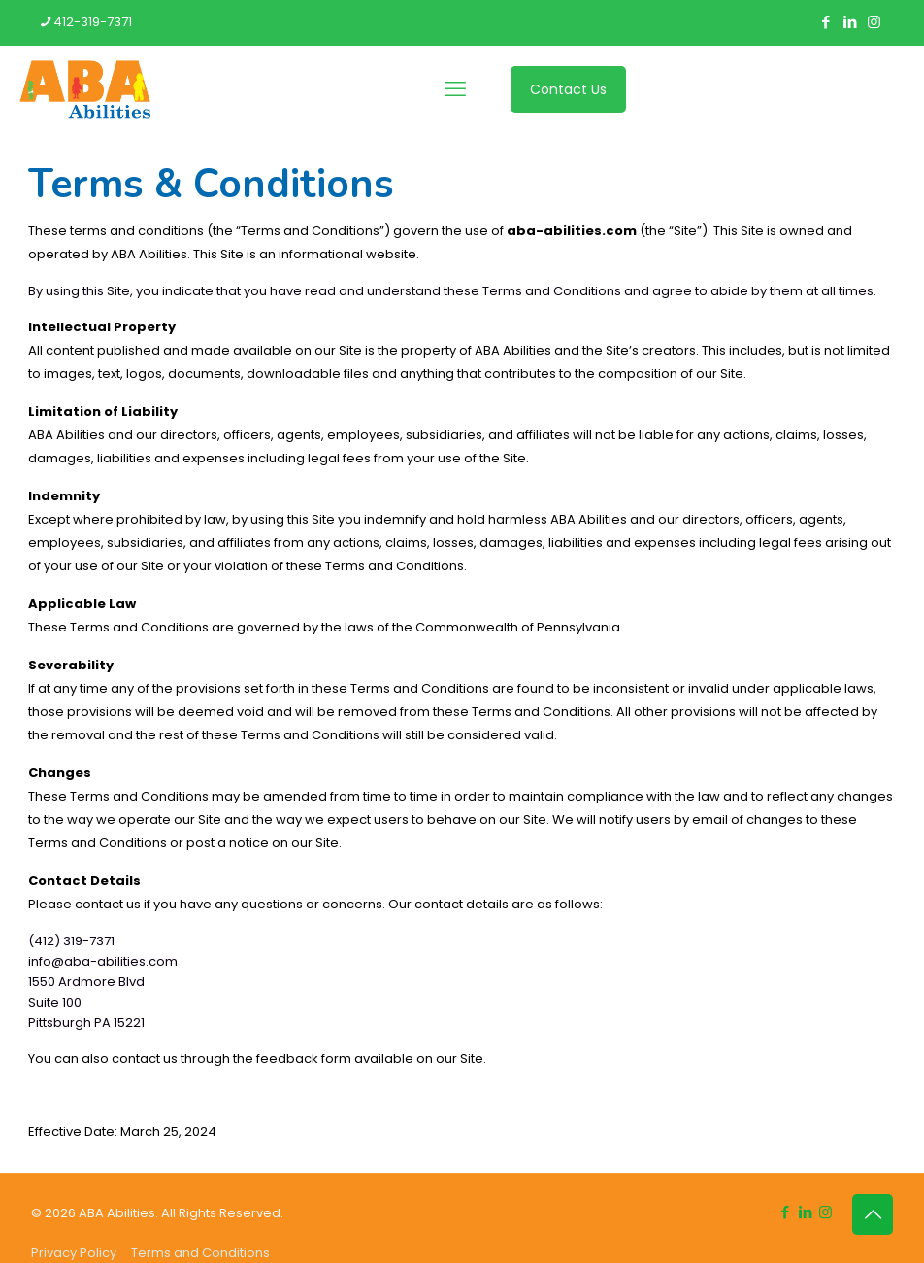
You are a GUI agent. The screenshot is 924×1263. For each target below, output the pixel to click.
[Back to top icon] (872, 1214)
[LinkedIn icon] (849, 22)
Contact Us (568, 89)
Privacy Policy (73, 1253)
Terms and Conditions (200, 1253)
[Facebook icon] (825, 22)
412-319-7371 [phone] (92, 22)
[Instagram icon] (874, 22)
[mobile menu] (455, 89)
